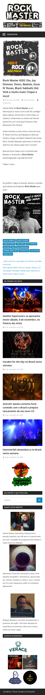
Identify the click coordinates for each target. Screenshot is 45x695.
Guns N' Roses (9, 244)
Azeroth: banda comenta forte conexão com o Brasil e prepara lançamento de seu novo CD (20, 407)
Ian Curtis (21, 244)
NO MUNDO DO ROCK (13, 281)
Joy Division (31, 244)
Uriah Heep (8, 254)
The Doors (34, 251)
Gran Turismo (22, 240)
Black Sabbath (9, 240)
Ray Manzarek (22, 247)
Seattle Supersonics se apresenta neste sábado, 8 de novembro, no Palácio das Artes (21, 319)
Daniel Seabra (29, 100)
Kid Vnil (7, 247)
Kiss (13, 247)
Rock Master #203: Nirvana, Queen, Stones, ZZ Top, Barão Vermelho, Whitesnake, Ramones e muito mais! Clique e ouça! (22, 270)
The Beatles (23, 251)
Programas (7, 103)
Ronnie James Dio (10, 251)
